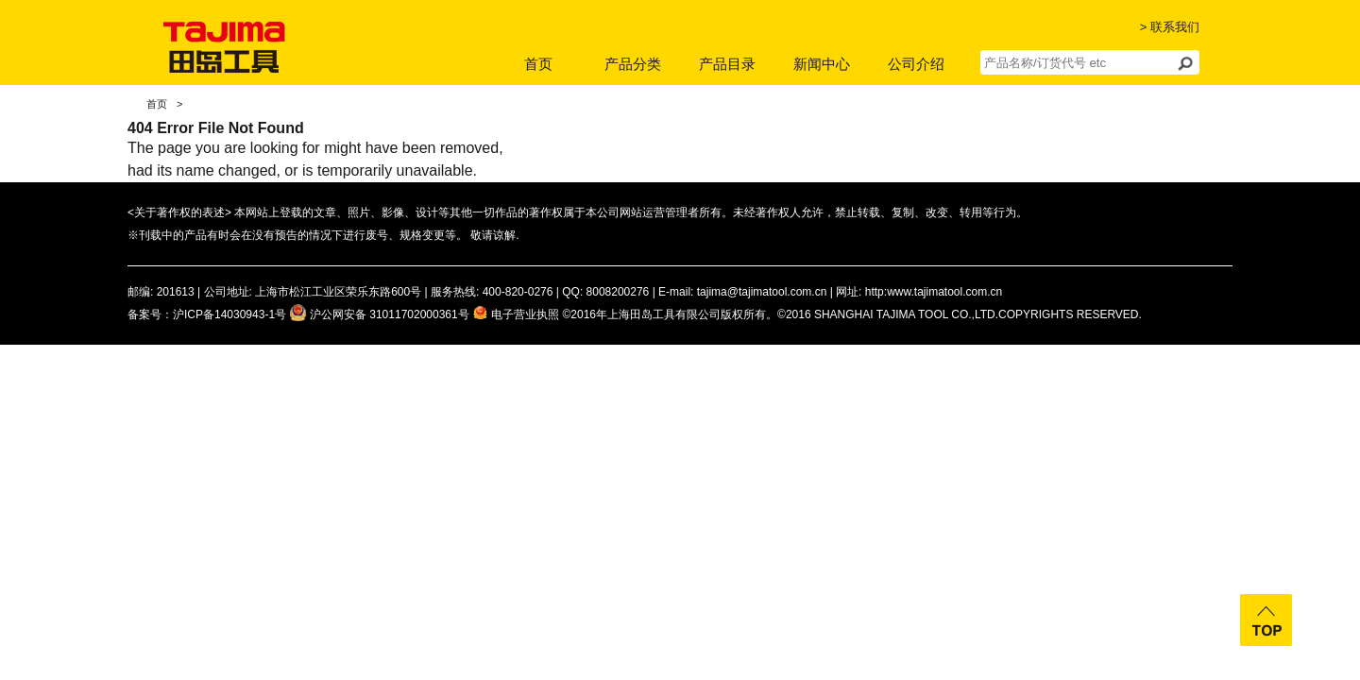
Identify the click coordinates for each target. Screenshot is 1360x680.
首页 (538, 64)
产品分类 (632, 64)
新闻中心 (821, 64)
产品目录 (727, 64)
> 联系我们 (1169, 27)
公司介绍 (916, 64)
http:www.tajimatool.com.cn (933, 291)
